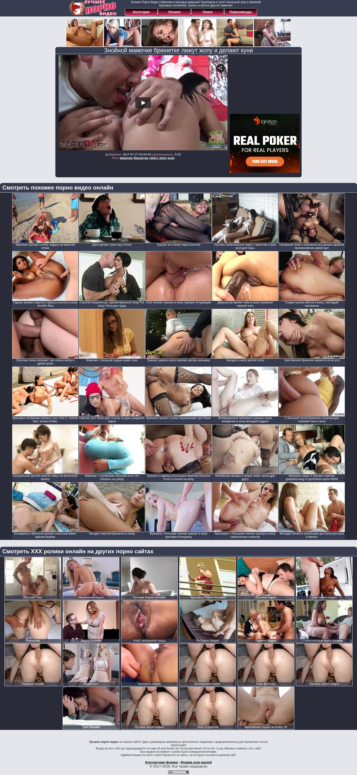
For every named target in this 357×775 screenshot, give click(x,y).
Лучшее (174, 12)
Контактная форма (161, 762)
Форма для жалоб (196, 762)
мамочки (126, 158)
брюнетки (140, 158)
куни (171, 158)
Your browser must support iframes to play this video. (143, 102)
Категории (141, 12)
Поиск (208, 12)
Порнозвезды (241, 12)
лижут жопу (158, 158)
